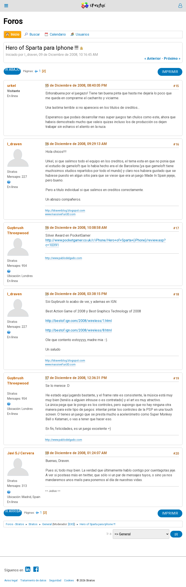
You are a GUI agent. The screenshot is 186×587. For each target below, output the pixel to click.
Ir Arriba (13, 511)
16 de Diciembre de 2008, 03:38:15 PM (76, 294)
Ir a (109, 534)
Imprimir (170, 72)
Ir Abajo (12, 70)
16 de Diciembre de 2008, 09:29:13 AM (76, 144)
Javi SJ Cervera (20, 453)
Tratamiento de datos (33, 580)
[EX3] (71, 524)
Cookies (69, 580)
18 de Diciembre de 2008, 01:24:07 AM (76, 453)
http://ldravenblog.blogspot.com (65, 210)
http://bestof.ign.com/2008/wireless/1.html (78, 321)
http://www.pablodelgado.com (63, 258)
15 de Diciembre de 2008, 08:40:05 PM (76, 85)
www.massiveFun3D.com (60, 214)
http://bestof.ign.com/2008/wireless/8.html (78, 330)
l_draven (14, 144)
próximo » (172, 58)
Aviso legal (11, 580)
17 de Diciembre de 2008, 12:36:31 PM (76, 378)
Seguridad (55, 580)
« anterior (152, 58)
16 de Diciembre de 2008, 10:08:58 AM (76, 228)
